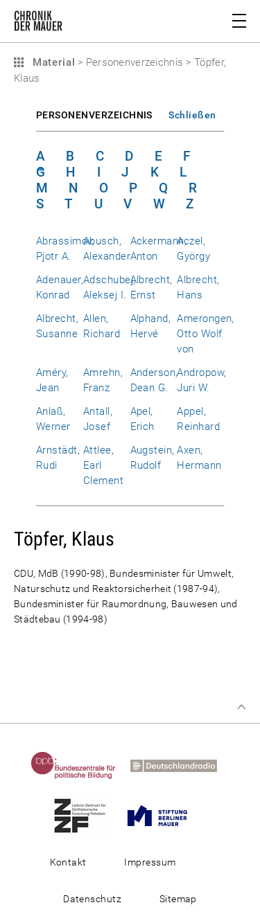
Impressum (149, 862)
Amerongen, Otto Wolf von (205, 333)
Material (52, 62)
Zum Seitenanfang (241, 707)
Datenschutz (92, 898)
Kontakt (68, 862)
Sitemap (178, 898)
